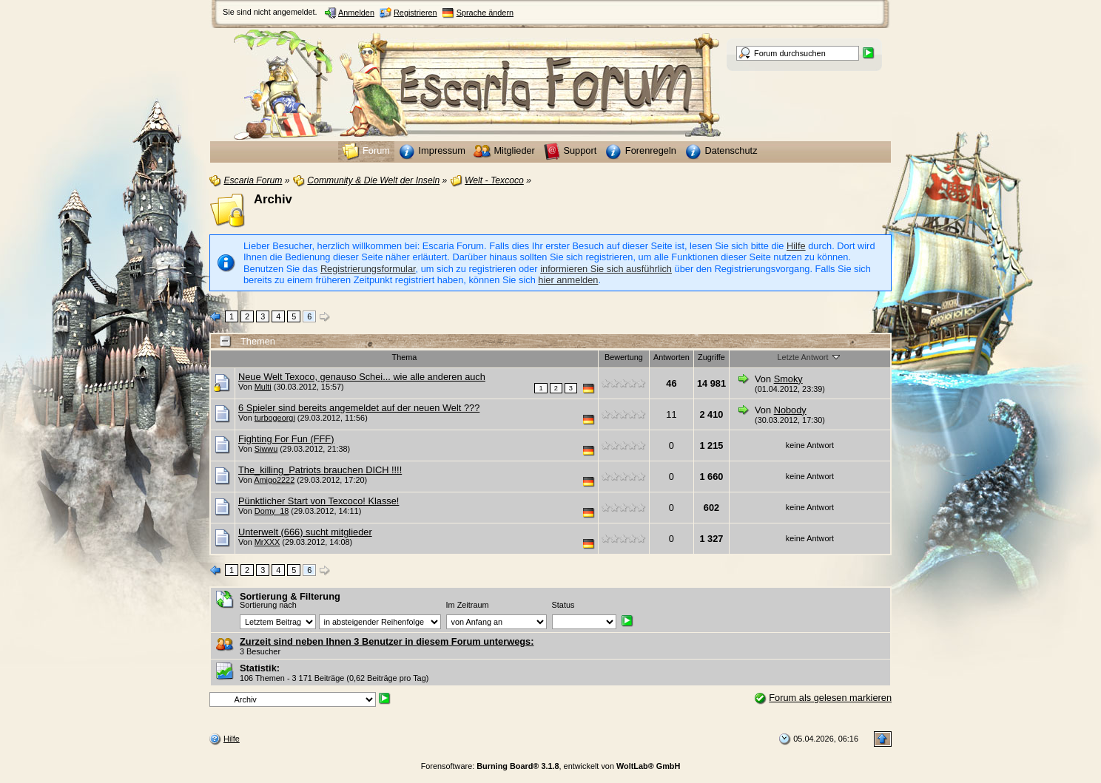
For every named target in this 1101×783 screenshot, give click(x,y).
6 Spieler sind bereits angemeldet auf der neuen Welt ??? (358, 407)
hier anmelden (568, 279)
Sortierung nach (268, 604)
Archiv (273, 199)
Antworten (671, 357)
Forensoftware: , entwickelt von (551, 766)
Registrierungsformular (368, 268)
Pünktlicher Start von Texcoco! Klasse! (318, 500)
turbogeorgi (275, 417)
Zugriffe (711, 357)
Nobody (790, 410)
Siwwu (266, 448)
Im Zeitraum (467, 604)
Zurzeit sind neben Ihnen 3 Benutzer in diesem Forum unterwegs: (386, 641)
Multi (263, 386)
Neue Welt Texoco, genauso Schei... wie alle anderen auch (361, 376)
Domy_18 (272, 510)
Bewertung (624, 357)
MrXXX (267, 542)
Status (563, 604)
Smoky (788, 378)
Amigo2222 (274, 479)
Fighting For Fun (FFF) (286, 438)
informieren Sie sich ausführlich (606, 268)
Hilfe (796, 245)
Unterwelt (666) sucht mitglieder (305, 532)
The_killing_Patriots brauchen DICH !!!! (320, 469)
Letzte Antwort (810, 356)
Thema (404, 357)
